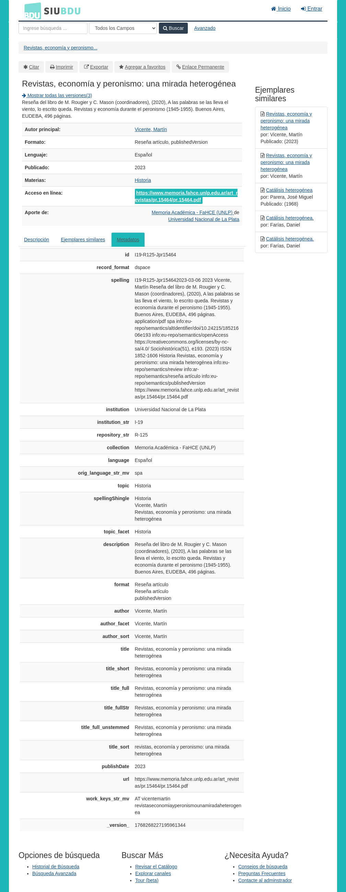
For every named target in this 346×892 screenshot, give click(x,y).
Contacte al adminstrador (265, 880)
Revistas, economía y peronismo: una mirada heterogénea (286, 120)
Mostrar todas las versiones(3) (57, 95)
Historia (143, 180)
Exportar (99, 67)
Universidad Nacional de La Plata (203, 219)
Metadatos (128, 239)
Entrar (311, 9)
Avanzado (205, 28)
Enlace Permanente (203, 67)
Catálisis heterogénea (289, 190)
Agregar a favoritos (145, 67)
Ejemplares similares (83, 239)
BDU (31, 10)
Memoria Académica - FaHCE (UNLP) (193, 212)
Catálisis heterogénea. (290, 218)
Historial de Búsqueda (55, 866)
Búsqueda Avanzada (54, 873)
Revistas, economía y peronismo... (60, 47)
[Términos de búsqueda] (53, 28)
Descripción (36, 239)
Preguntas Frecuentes (262, 873)
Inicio (281, 9)
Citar (34, 67)
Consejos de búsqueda (262, 866)
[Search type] (123, 28)
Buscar (173, 28)
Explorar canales (153, 873)
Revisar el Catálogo (156, 866)
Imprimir (64, 67)
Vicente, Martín (151, 129)
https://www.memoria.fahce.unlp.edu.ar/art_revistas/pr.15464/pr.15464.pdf (186, 196)
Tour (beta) (147, 880)
